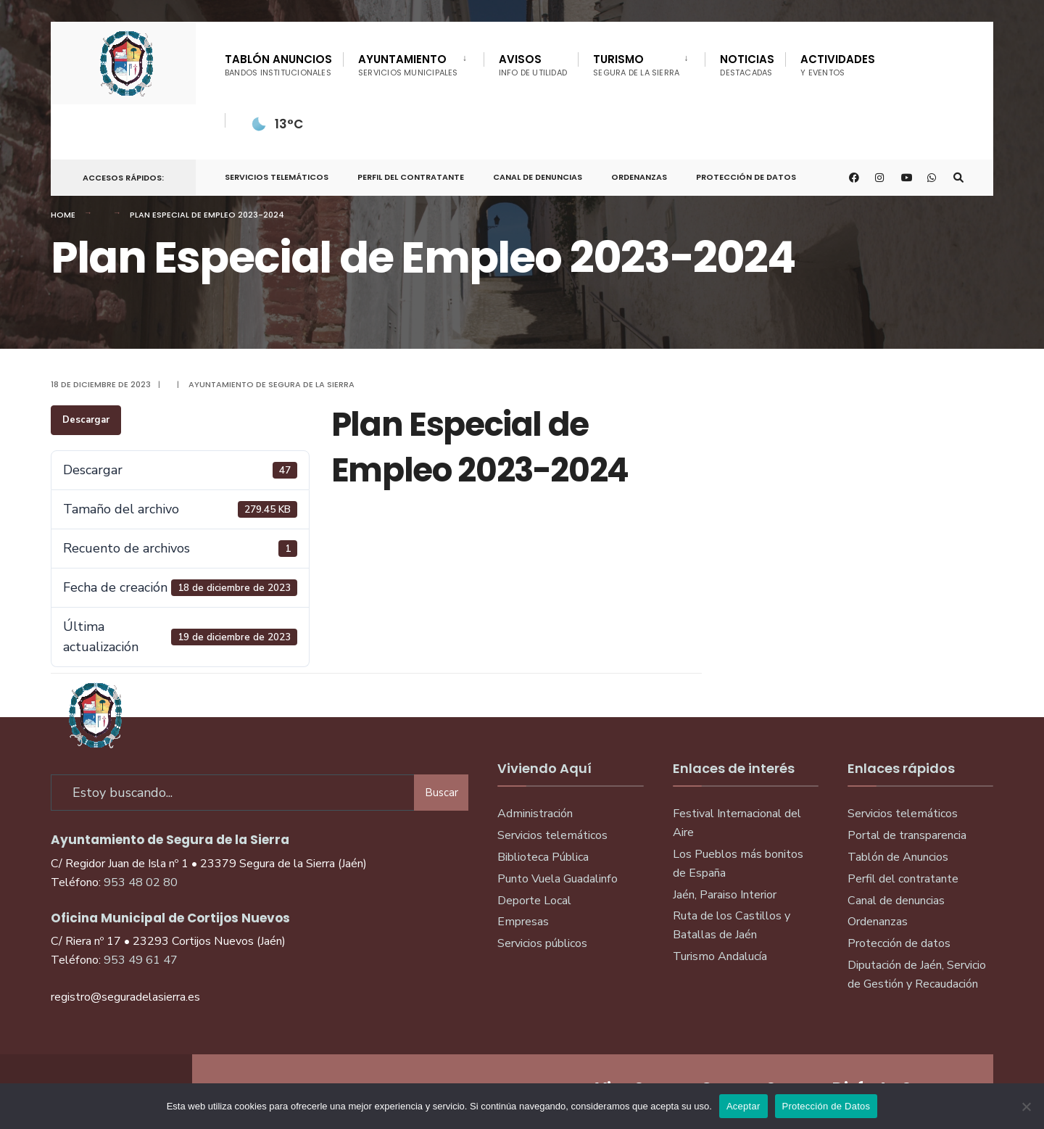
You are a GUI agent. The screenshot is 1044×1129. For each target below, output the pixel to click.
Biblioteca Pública (543, 857)
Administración (535, 814)
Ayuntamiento (408, 64)
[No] (1026, 1106)
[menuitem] (413, 62)
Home (63, 214)
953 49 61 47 (141, 960)
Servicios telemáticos (276, 177)
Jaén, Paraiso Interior (724, 895)
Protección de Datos (746, 177)
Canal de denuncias (537, 177)
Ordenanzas (639, 177)
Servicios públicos (542, 943)
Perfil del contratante (903, 879)
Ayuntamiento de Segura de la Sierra (271, 384)
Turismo (636, 64)
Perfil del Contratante (410, 177)
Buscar (441, 792)
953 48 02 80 (141, 882)
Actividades (837, 64)
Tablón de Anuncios (898, 857)
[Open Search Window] (958, 178)
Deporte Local (534, 901)
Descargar (85, 419)
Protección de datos (899, 943)
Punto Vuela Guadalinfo (557, 879)
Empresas (523, 922)
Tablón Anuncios (278, 64)
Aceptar (743, 1106)
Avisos (533, 64)
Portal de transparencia (907, 835)
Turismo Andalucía (720, 956)
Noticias (747, 64)
